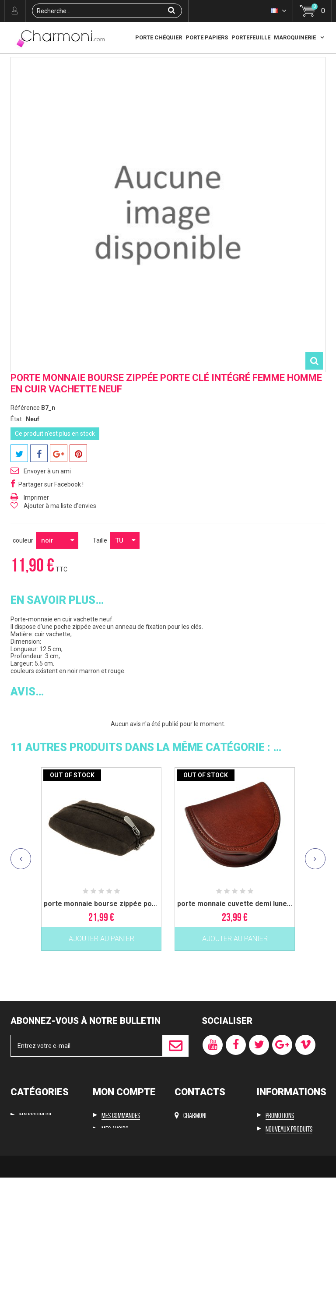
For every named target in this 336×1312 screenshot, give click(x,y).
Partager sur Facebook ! (51, 537)
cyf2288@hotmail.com (203, 1192)
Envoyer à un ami (47, 524)
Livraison (277, 1210)
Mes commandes (121, 1169)
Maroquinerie (295, 37)
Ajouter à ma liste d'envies (60, 559)
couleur (24, 593)
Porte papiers (207, 37)
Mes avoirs (115, 1182)
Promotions (280, 1169)
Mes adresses (118, 1196)
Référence (25, 461)
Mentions (277, 1224)
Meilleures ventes (288, 1196)
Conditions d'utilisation (294, 1237)
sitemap (275, 1265)
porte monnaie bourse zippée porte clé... (111, 957)
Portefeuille (250, 37)
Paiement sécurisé (287, 1251)
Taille (100, 593)
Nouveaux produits (289, 1182)
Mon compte (124, 1145)
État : (17, 472)
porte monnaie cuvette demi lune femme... (247, 957)
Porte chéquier (158, 37)
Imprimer (36, 550)
